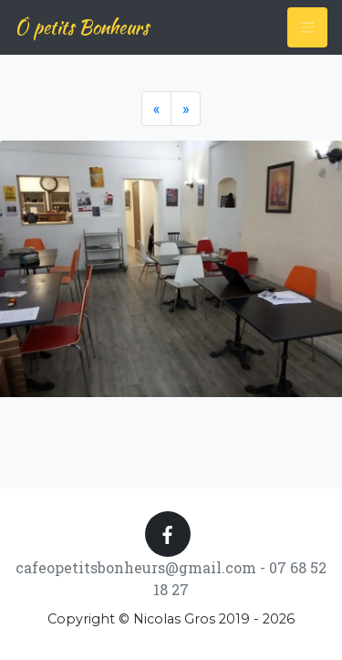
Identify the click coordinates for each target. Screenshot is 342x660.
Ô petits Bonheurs (82, 27)
